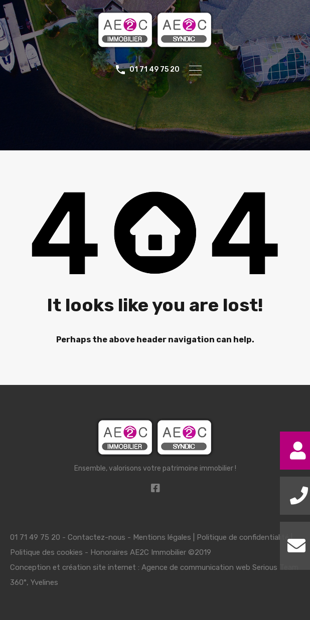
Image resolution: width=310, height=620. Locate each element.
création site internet (99, 567)
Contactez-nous (96, 537)
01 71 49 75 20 (154, 70)
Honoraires (109, 552)
